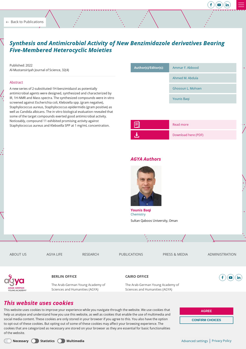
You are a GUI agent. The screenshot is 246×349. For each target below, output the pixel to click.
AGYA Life (54, 254)
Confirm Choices (206, 320)
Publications (131, 254)
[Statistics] (43, 341)
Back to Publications (24, 21)
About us (18, 254)
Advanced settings (194, 341)
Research (90, 254)
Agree (206, 311)
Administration (222, 254)
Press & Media (175, 254)
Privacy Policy (221, 341)
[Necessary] (16, 341)
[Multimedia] (70, 341)
